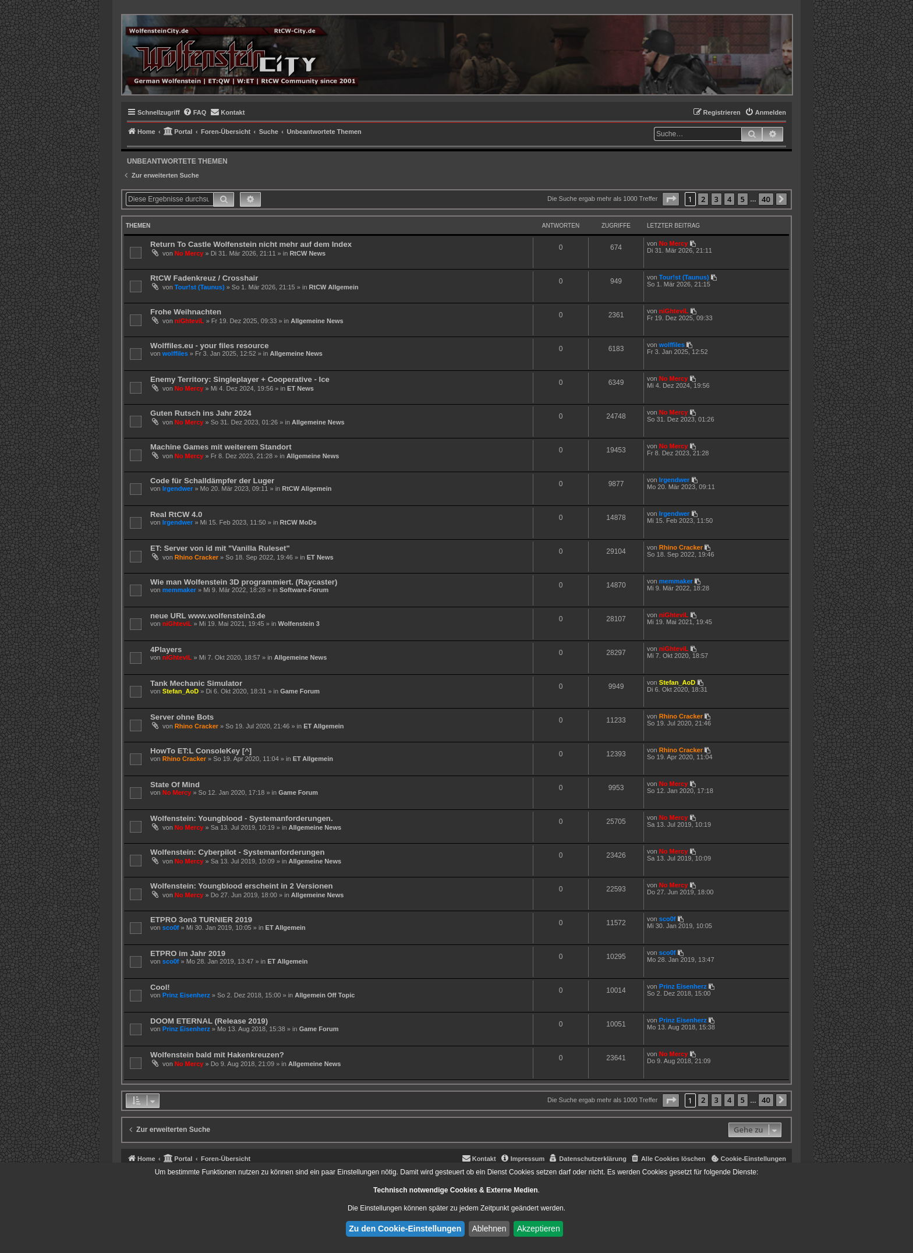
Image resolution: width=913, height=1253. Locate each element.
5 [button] (743, 199)
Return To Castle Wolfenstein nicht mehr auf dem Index (251, 244)
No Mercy (189, 253)
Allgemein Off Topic (325, 995)
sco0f (170, 927)
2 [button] (703, 199)
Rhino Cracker (196, 557)
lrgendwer (177, 488)
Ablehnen (489, 1228)
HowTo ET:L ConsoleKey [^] (201, 750)
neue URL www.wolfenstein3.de (208, 615)
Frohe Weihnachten (185, 311)
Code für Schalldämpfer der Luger (212, 480)
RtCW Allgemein (334, 287)
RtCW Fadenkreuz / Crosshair (204, 278)
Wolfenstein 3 (299, 623)
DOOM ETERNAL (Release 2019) (209, 1021)
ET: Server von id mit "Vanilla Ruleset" (220, 548)
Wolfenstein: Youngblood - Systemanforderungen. (241, 818)
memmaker (179, 589)
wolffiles (175, 353)
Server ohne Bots (182, 717)
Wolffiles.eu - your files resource (209, 345)
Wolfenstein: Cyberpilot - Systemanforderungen (237, 852)
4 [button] (729, 199)
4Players (166, 649)
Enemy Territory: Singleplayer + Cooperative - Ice (240, 379)
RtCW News (307, 253)
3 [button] (716, 199)
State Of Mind (175, 784)
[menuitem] (195, 112)
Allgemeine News (317, 320)
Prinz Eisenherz (186, 995)
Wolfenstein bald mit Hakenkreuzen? (217, 1054)
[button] (671, 199)
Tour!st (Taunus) (200, 287)
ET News (300, 388)
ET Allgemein (323, 726)
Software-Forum (303, 589)
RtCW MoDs (298, 522)
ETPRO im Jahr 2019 (187, 953)
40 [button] (766, 199)
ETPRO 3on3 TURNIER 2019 (201, 919)
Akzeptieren (538, 1228)
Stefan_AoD (180, 691)
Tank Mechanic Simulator (196, 683)
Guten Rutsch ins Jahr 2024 (201, 413)
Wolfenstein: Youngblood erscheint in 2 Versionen (241, 886)
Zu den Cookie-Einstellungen (405, 1228)
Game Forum (300, 691)
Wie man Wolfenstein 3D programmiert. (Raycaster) (243, 582)
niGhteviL (189, 320)
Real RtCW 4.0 (176, 514)
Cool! (160, 987)
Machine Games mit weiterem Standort (221, 447)
